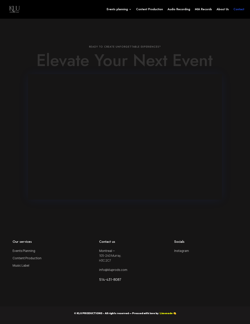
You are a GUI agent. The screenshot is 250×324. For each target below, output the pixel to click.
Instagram (181, 251)
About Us (223, 9)
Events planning (117, 9)
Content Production (149, 9)
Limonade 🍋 (167, 313)
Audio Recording (179, 9)
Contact (238, 9)
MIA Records (203, 9)
